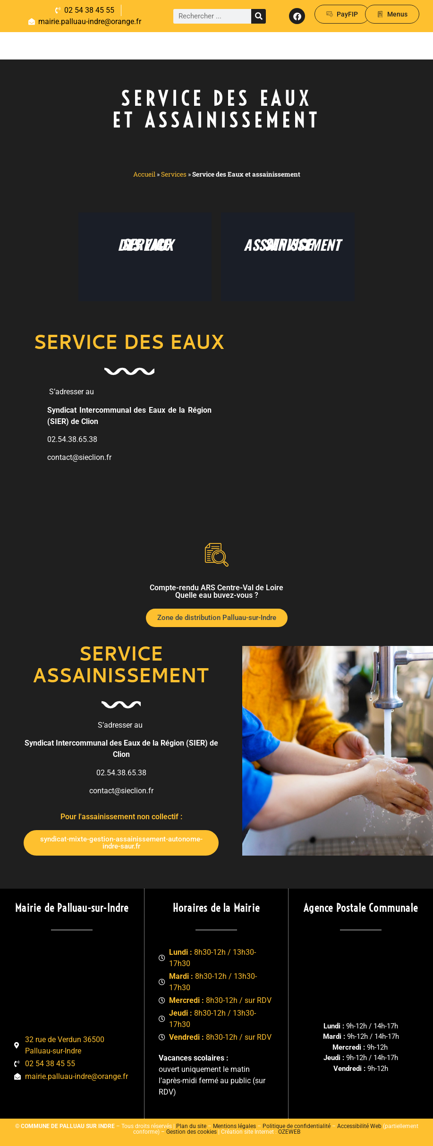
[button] (395, 46)
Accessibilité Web (359, 1126)
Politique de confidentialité (297, 1126)
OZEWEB (289, 1132)
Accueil (144, 174)
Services (174, 174)
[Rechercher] (258, 16)
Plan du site (191, 1126)
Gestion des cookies (191, 1132)
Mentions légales (234, 1126)
